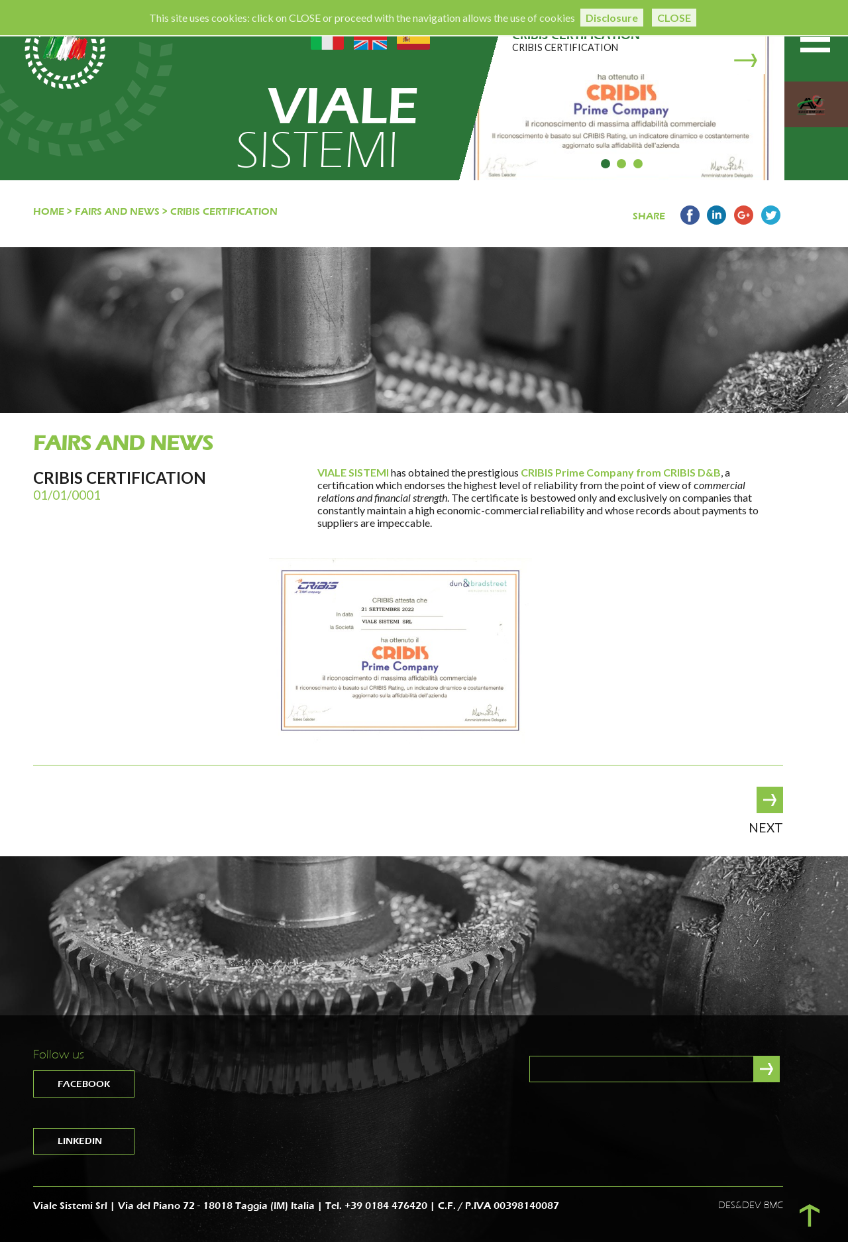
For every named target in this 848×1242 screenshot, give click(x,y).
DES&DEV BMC (750, 1205)
